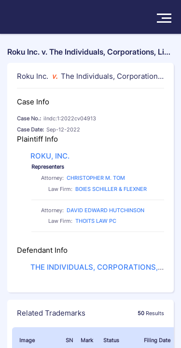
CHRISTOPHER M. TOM (96, 177)
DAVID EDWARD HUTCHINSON (105, 210)
